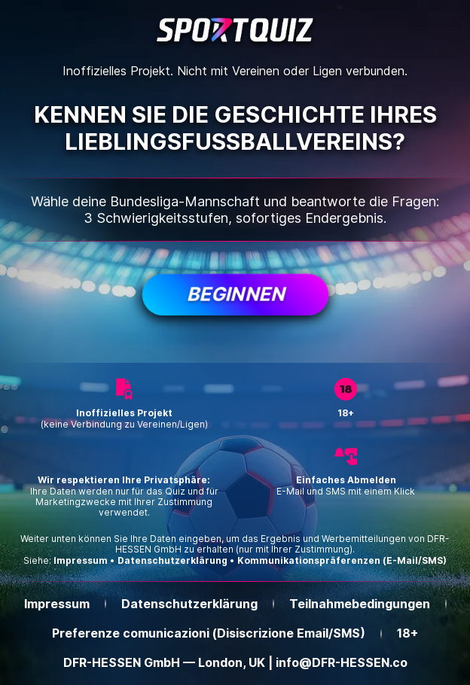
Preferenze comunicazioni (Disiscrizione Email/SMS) (208, 633)
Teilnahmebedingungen (359, 604)
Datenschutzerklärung (172, 561)
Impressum (80, 561)
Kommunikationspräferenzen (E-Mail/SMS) (342, 560)
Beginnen (235, 294)
